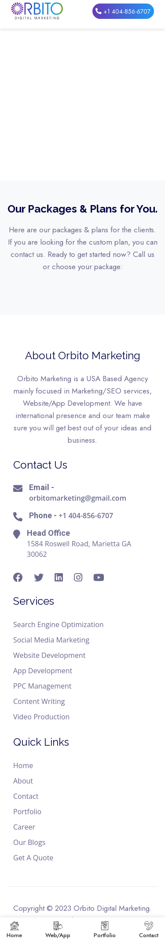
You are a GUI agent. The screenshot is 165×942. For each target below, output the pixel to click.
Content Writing (39, 701)
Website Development (49, 655)
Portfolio (27, 811)
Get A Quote (33, 858)
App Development (42, 670)
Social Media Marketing (51, 640)
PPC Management (42, 686)
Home (23, 765)
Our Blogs (29, 842)
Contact (25, 796)
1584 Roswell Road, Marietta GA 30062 (79, 549)
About (23, 781)
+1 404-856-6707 (122, 11)
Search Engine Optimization (58, 624)
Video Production (41, 717)
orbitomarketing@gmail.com (77, 498)
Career (24, 827)
